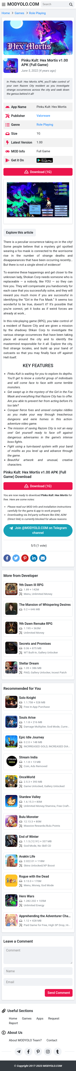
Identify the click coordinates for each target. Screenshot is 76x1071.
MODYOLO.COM (23, 4)
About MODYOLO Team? (25, 1040)
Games (26, 1018)
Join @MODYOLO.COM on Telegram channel (38, 530)
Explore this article (19, 232)
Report (13, 1023)
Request (53, 1018)
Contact (52, 1040)
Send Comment (58, 993)
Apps (39, 1018)
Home (13, 1018)
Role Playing (44, 124)
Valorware (43, 116)
